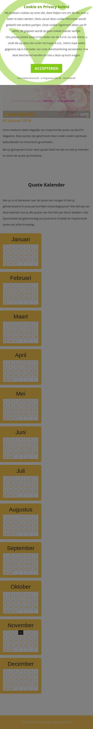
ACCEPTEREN (46, 68)
